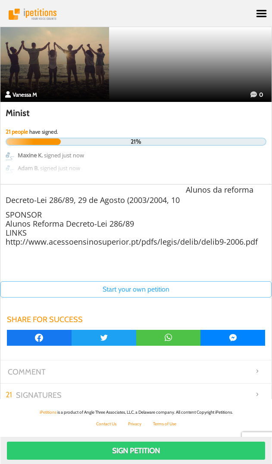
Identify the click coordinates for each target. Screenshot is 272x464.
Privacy (134, 424)
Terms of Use (164, 424)
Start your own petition (136, 289)
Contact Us (106, 424)
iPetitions (136, 14)
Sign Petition (136, 450)
